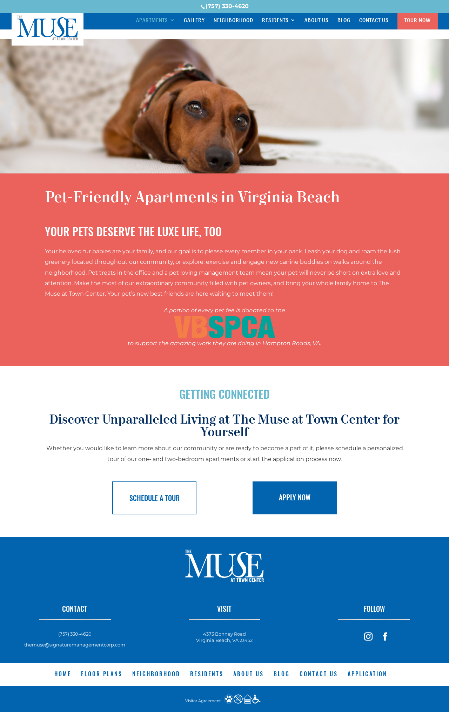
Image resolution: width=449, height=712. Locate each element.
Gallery (194, 20)
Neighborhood (233, 20)
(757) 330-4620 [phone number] (227, 6)
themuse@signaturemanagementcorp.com (74, 644)
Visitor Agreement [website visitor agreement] (203, 700)
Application (367, 673)
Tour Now (417, 19)
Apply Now (294, 497)
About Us (316, 20)
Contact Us (374, 20)
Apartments (152, 20)
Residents (275, 20)
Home (62, 673)
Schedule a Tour (154, 498)
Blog (343, 20)
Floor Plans (101, 673)
